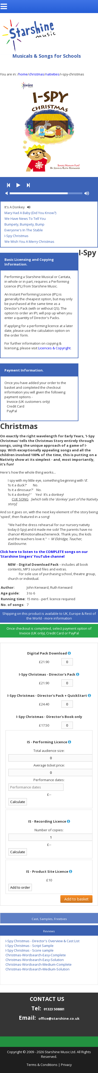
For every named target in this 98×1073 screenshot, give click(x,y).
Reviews (49, 931)
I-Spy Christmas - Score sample (29, 950)
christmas (36, 74)
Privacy (66, 1064)
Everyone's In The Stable (23, 230)
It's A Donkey (14, 207)
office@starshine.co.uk (58, 1018)
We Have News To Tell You (25, 218)
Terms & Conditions (42, 1064)
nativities (52, 74)
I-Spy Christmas (16, 235)
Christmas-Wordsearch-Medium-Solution (37, 969)
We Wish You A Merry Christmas (29, 241)
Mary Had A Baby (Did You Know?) (30, 212)
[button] (8, 185)
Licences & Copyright (54, 348)
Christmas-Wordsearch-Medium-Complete (38, 964)
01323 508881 (54, 1009)
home (23, 74)
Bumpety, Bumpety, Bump (24, 224)
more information (58, 618)
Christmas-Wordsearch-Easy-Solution (34, 959)
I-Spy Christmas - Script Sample (29, 945)
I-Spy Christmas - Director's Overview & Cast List (42, 941)
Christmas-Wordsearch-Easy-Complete (35, 955)
